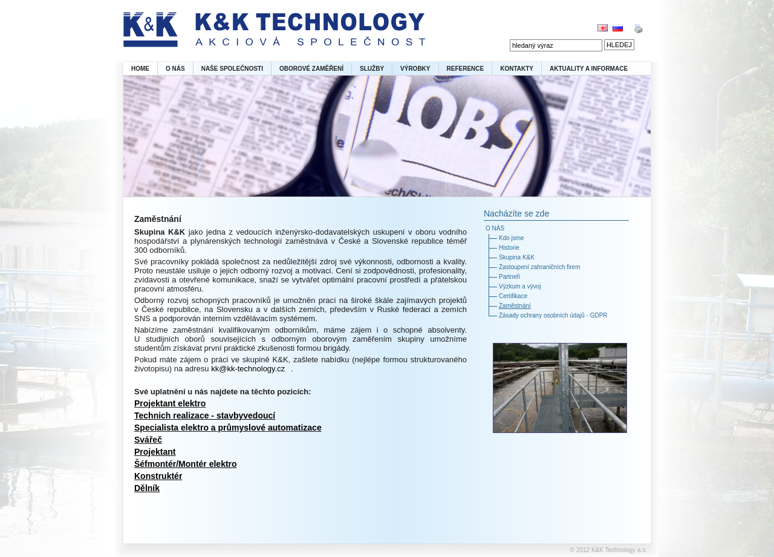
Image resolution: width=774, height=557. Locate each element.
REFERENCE (465, 68)
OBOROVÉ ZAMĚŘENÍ (311, 68)
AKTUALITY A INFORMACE (589, 68)
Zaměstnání (515, 305)
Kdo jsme (511, 238)
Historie (509, 247)
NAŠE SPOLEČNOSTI (232, 68)
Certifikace (513, 296)
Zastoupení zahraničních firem (539, 267)
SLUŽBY (372, 68)
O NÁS (175, 68)
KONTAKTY (516, 68)
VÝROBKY (415, 68)
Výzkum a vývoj (520, 286)
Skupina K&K (517, 257)
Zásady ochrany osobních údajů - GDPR (553, 315)
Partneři (509, 276)
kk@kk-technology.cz (248, 368)
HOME (140, 68)
